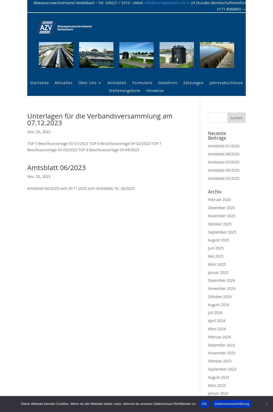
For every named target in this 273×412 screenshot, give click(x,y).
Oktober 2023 (219, 361)
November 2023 (221, 352)
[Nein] (266, 403)
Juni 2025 (216, 248)
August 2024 (218, 304)
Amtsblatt (117, 83)
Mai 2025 (216, 256)
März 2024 (217, 328)
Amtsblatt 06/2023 (56, 167)
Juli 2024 (215, 312)
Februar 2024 (219, 336)
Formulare (142, 83)
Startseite (39, 83)
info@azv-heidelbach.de (164, 2)
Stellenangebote (125, 91)
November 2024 (221, 288)
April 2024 (216, 320)
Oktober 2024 (219, 296)
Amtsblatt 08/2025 (223, 153)
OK (204, 404)
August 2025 (218, 239)
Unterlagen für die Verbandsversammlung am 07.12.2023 (100, 119)
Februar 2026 (219, 199)
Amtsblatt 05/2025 (223, 178)
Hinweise (155, 91)
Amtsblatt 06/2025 (223, 170)
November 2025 (221, 215)
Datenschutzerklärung (232, 404)
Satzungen (193, 83)
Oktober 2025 (219, 223)
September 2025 (222, 232)
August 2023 (218, 377)
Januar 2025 (218, 272)
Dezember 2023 (221, 345)
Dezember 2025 (221, 207)
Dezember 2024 (221, 280)
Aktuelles (63, 83)
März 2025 (217, 264)
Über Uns (87, 83)
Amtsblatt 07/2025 (223, 162)
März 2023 (217, 385)
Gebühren (168, 83)
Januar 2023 (218, 393)
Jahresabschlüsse (226, 83)
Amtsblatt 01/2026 (223, 145)
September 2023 (222, 369)
